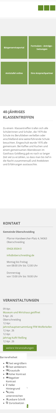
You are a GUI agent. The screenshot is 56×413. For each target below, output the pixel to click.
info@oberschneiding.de (20, 255)
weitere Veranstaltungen (20, 348)
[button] (16, 363)
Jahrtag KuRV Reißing (15, 337)
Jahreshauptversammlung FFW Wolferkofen (27, 327)
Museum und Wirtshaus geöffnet (21, 312)
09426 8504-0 (14, 248)
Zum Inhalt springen (11, 411)
